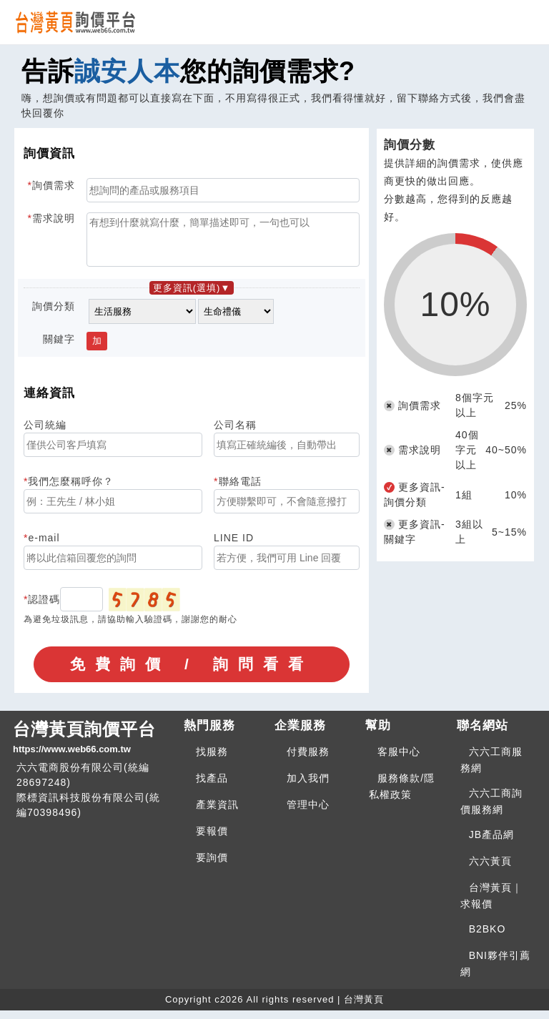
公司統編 (45, 433)
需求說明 (53, 218)
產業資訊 (217, 813)
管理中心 (308, 813)
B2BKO (487, 937)
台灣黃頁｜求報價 (491, 904)
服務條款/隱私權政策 (402, 795)
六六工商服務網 (491, 768)
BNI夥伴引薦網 (495, 972)
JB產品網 (491, 843)
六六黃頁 (490, 869)
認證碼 (44, 608)
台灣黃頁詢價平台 (92, 746)
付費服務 (308, 760)
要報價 (212, 839)
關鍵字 (59, 347)
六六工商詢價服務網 (491, 810)
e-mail (43, 546)
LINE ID (234, 546)
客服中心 (398, 760)
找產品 (212, 786)
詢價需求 (53, 185)
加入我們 (308, 786)
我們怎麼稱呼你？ (71, 490)
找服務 (212, 760)
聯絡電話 (240, 490)
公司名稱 (235, 433)
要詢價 (212, 866)
